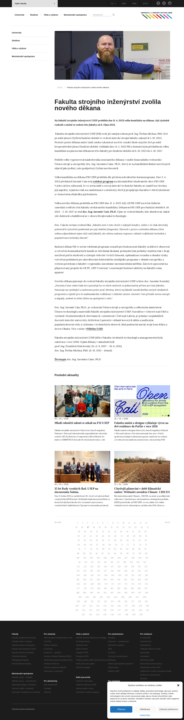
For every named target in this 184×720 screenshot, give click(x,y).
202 (101, 597)
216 (125, 601)
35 (121, 531)
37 (133, 531)
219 (146, 601)
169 (99, 584)
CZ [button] (113, 3)
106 (119, 558)
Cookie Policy (145, 715)
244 (97, 614)
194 (118, 593)
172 (119, 584)
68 (103, 545)
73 (134, 545)
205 (122, 597)
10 (123, 523)
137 (105, 571)
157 (91, 579)
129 (125, 566)
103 (98, 558)
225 (112, 606)
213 (105, 601)
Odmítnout (145, 709)
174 (132, 584)
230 (147, 606)
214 (112, 601)
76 (79, 549)
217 (132, 601)
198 (146, 593)
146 (92, 575)
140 (125, 571)
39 (145, 531)
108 (133, 558)
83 (121, 549)
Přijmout (121, 709)
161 (119, 579)
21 (111, 527)
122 (78, 566)
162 (125, 579)
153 (139, 575)
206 (130, 597)
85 (133, 549)
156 (84, 579)
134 (84, 571)
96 (127, 553)
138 (112, 571)
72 (128, 545)
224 (105, 606)
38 (139, 531)
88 (78, 553)
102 (91, 558)
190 (91, 593)
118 (125, 562)
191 (98, 593)
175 (139, 584)
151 (126, 575)
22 (117, 527)
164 (139, 579)
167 (85, 584)
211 (92, 601)
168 (92, 584)
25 (136, 527)
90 (90, 553)
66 (91, 545)
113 (92, 562)
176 (146, 584)
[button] (178, 685)
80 (103, 549)
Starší (167, 522)
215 (119, 601)
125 (98, 566)
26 (142, 527)
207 (137, 597)
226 (119, 606)
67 (97, 545)
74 (140, 545)
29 (85, 531)
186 (139, 588)
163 (132, 579)
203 (108, 597)
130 (132, 566)
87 (145, 549)
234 (97, 610)
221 (84, 606)
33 (109, 531)
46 (115, 536)
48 (128, 536)
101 (84, 558)
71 (122, 545)
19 (100, 527)
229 (140, 606)
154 (146, 575)
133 (78, 571)
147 (99, 575)
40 (78, 536)
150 (119, 575)
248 (126, 614)
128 (119, 566)
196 (132, 593)
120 (138, 562)
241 (147, 610)
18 (94, 527)
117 (118, 562)
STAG (145, 3)
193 (112, 593)
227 (126, 606)
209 (78, 601)
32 (103, 531)
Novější (58, 522)
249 (133, 614)
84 (127, 549)
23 (123, 527)
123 (85, 566)
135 (91, 571)
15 (76, 527)
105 (112, 558)
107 (126, 558)
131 (139, 566)
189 (84, 593)
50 (140, 536)
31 (97, 531)
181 (105, 588)
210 (85, 601)
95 (121, 553)
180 (98, 588)
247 (119, 614)
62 (139, 540)
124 (91, 566)
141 (132, 571)
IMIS (134, 3)
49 (134, 536)
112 (86, 562)
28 (79, 531)
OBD (124, 3)
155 (78, 579)
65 (85, 545)
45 (109, 536)
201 (94, 597)
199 (79, 597)
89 (84, 553)
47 (122, 536)
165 (146, 579)
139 (118, 571)
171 (112, 584)
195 (125, 593)
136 (98, 571)
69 (110, 545)
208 (144, 597)
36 (127, 531)
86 (139, 549)
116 (112, 562)
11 (129, 523)
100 (77, 558)
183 (118, 588)
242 (83, 614)
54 (91, 540)
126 (105, 566)
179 (91, 588)
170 (106, 584)
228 (133, 606)
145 (85, 575)
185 (132, 588)
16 (82, 527)
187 (146, 588)
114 (99, 562)
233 (90, 610)
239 (133, 610)
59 (121, 540)
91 (97, 553)
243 (90, 614)
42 (90, 536)
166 (78, 584)
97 (134, 553)
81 (109, 549)
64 (78, 545)
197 (139, 593)
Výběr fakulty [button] (35, 3)
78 (91, 549)
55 (97, 540)
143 (146, 571)
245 (105, 614)
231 (76, 610)
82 (115, 549)
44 (103, 536)
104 (105, 558)
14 (146, 523)
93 (109, 553)
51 (146, 536)
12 (135, 523)
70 (116, 545)
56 (103, 540)
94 (115, 553)
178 (85, 588)
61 (133, 540)
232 (83, 610)
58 (115, 540)
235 (104, 610)
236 (112, 610)
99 (146, 553)
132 (146, 566)
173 (126, 584)
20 (106, 527)
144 (78, 575)
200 (87, 597)
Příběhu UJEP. (94, 328)
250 (141, 614)
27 (148, 527)
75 (146, 545)
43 (97, 536)
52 (79, 540)
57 (109, 540)
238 (126, 610)
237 (119, 610)
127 (112, 566)
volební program (103, 181)
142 (139, 571)
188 (77, 593)
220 (77, 606)
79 (97, 549)
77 (85, 549)
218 (139, 601)
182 (112, 588)
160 (112, 579)
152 (133, 575)
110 (146, 558)
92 (103, 553)
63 (146, 540)
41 (84, 536)
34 (115, 531)
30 (91, 531)
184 (125, 588)
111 (79, 562)
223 (97, 606)
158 (98, 579)
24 (129, 527)
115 (105, 562)
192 (105, 593)
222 (90, 606)
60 (127, 540)
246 (112, 614)
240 (140, 610)
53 (85, 540)
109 (139, 558)
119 (131, 562)
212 (98, 601)
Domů (59, 87)
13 (140, 523)
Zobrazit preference (168, 709)
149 (112, 575)
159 (105, 579)
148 (105, 575)
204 (115, 597)
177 (78, 588)
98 (140, 553)
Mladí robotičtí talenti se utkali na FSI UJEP (82, 422)
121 (144, 562)
